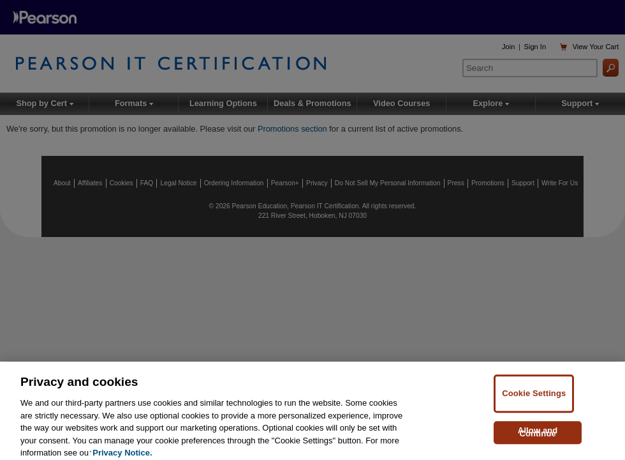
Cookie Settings (534, 401)
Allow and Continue (538, 439)
